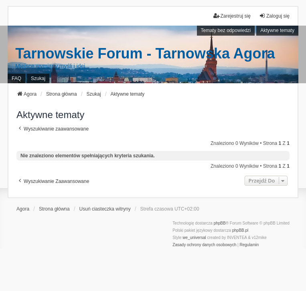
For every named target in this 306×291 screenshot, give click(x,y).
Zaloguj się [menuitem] (274, 16)
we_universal (194, 237)
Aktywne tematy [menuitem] (277, 30)
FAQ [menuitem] (16, 78)
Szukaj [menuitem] (38, 78)
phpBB (220, 223)
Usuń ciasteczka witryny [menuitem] (105, 209)
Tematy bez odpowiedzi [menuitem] (226, 30)
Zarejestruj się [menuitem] (232, 16)
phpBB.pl (240, 230)
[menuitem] (204, 245)
